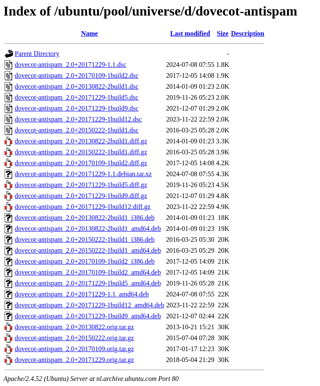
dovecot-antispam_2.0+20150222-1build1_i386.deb (85, 239)
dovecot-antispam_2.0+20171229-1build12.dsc (78, 119)
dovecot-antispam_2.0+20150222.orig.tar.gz (74, 337)
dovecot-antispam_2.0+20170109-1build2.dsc (76, 75)
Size (223, 33)
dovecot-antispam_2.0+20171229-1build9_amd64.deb (88, 316)
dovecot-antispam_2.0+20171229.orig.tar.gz (74, 359)
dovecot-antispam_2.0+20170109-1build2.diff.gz (81, 163)
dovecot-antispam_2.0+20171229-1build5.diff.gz (81, 184)
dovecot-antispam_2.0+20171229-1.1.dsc (70, 64)
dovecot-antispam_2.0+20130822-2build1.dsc (76, 86)
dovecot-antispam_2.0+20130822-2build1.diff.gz (81, 141)
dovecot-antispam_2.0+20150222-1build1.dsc (76, 130)
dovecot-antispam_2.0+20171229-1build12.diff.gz (83, 206)
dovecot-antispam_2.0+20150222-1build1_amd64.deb (88, 250)
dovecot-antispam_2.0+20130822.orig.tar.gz (74, 326)
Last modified (190, 33)
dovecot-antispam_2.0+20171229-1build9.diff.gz (81, 195)
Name (89, 33)
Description (247, 33)
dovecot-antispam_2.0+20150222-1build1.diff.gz (81, 152)
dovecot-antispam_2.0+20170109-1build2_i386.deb (85, 261)
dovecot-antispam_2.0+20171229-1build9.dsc (76, 108)
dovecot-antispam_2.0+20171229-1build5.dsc (76, 97)
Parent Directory (37, 53)
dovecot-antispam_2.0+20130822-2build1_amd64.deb (88, 228)
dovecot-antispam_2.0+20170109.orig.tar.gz (74, 348)
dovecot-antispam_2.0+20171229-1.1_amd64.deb (82, 294)
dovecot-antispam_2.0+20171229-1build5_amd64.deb (88, 283)
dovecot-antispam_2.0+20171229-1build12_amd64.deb (89, 305)
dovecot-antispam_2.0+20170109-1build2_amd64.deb (88, 272)
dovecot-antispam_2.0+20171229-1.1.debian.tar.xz (83, 173)
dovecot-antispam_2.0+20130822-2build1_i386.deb (85, 217)
